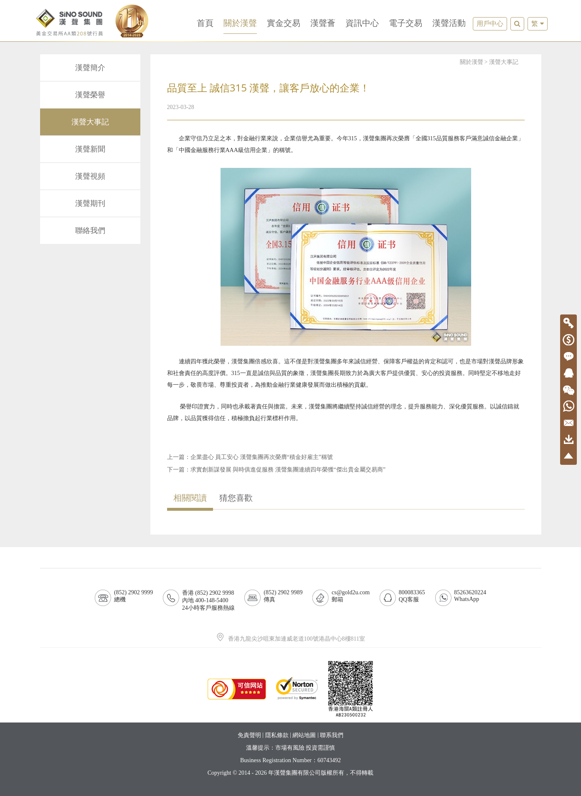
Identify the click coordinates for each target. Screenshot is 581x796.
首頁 (205, 23)
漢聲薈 (322, 23)
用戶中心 (490, 23)
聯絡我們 (90, 230)
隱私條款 (277, 735)
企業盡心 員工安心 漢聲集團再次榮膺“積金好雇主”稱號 (261, 457)
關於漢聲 (240, 23)
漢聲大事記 (90, 122)
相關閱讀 (190, 497)
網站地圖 (304, 735)
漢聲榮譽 (90, 95)
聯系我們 (331, 735)
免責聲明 (249, 735)
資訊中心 (362, 23)
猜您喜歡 (236, 497)
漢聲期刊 (90, 203)
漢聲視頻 (90, 176)
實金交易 (283, 23)
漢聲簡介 (90, 67)
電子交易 (405, 23)
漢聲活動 (449, 23)
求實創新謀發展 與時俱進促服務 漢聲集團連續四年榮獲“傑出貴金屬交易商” (288, 469)
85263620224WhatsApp (470, 595)
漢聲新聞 (90, 149)
